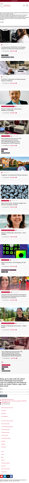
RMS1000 (6, 55)
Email (1, 392)
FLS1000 (3, 271)
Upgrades (3, 444)
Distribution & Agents (5, 463)
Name (1, 388)
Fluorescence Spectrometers (7, 420)
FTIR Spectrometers (5, 432)
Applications (3, 413)
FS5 (6, 271)
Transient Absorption (5, 429)
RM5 (2, 55)
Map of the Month (5, 200)
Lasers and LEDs (4, 435)
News (2, 451)
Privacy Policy (4, 471)
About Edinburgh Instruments (7, 407)
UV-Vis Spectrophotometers (7, 426)
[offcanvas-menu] (24, 5)
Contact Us (3, 466)
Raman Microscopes (5, 423)
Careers (2, 460)
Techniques (3, 410)
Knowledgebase (4, 416)
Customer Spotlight (5, 292)
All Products (3, 447)
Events (2, 454)
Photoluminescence (5, 57)
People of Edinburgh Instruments (8, 106)
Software (3, 441)
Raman (12, 57)
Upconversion (4, 149)
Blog (2, 457)
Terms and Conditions (5, 468)
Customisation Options (5, 438)
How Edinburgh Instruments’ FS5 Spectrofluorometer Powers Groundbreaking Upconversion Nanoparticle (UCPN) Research (12, 354)
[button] (27, 5)
